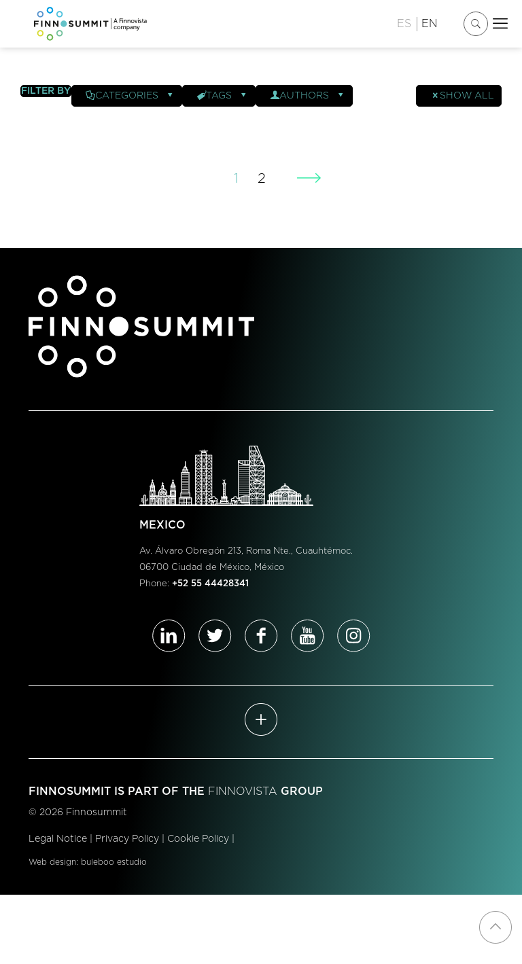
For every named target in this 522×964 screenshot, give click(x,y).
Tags (222, 96)
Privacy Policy (127, 839)
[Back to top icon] (495, 927)
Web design (52, 862)
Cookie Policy (198, 839)
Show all (462, 96)
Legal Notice (58, 839)
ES (404, 23)
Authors (307, 96)
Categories (130, 96)
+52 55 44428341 (210, 583)
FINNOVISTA (242, 791)
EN (429, 23)
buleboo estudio (114, 862)
